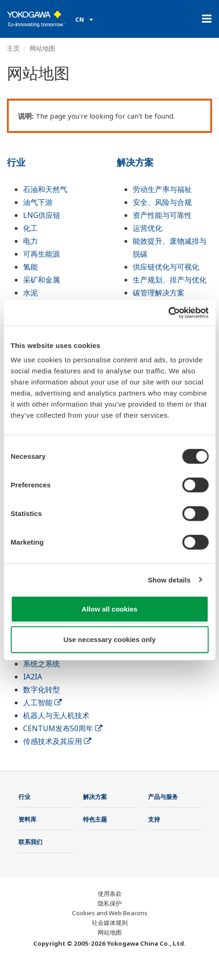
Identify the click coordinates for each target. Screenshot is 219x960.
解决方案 (135, 162)
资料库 (27, 819)
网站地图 (110, 932)
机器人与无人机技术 (56, 715)
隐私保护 (110, 903)
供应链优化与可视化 (166, 267)
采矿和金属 (41, 280)
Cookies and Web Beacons (110, 913)
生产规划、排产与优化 (170, 280)
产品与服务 (163, 796)
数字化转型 (41, 689)
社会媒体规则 (110, 922)
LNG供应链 (41, 215)
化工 (30, 228)
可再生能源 (41, 254)
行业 (16, 162)
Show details (169, 579)
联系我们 (30, 842)
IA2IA (32, 677)
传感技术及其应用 (57, 741)
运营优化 (147, 228)
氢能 (30, 267)
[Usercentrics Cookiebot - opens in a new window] (168, 313)
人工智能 (42, 702)
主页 (13, 48)
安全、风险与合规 (162, 202)
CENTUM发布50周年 (62, 728)
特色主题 (95, 819)
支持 (154, 819)
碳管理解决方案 (158, 293)
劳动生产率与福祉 (162, 189)
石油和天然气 (45, 189)
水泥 (30, 293)
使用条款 (110, 893)
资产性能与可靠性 (162, 215)
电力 (30, 241)
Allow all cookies (109, 609)
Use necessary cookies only (109, 639)
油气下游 (38, 202)
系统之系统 (41, 664)
